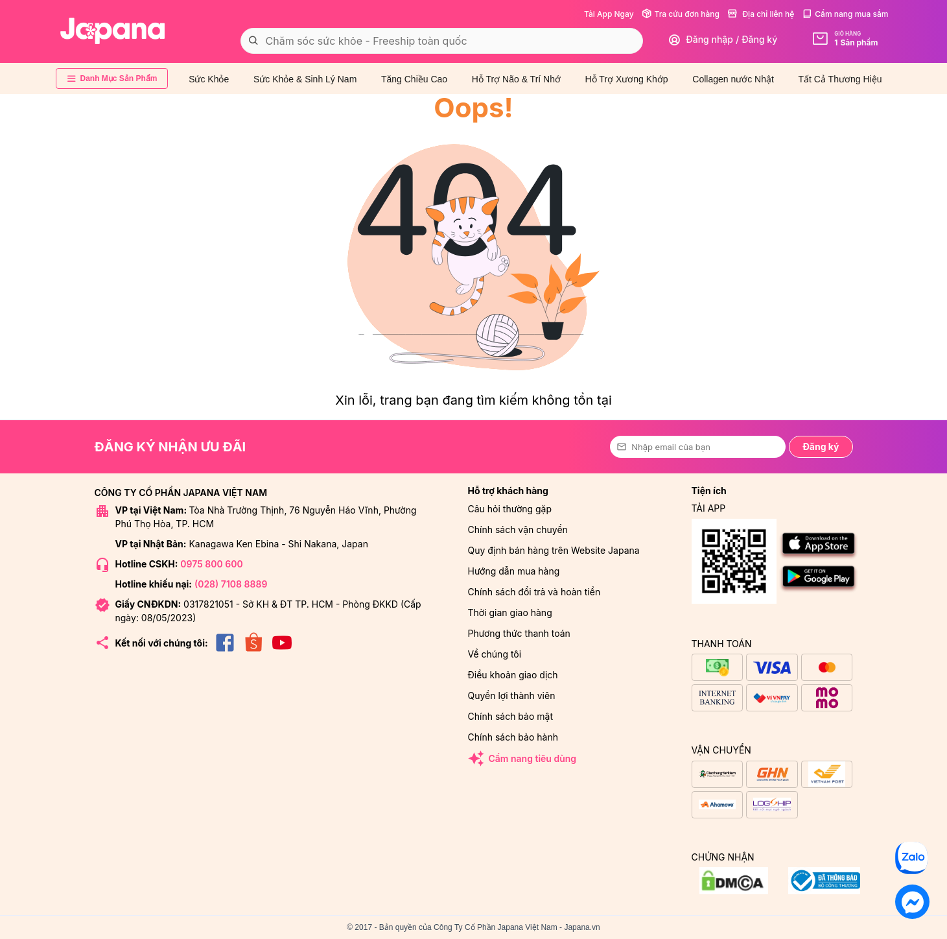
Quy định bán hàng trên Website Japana (554, 550)
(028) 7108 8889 (230, 583)
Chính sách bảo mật (510, 716)
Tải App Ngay (609, 14)
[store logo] (113, 31)
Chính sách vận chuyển (518, 529)
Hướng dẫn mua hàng (514, 570)
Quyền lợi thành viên (511, 695)
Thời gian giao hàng (510, 612)
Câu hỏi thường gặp (510, 508)
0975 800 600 (211, 563)
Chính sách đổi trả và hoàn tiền (534, 591)
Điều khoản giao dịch (513, 674)
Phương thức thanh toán (519, 633)
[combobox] (442, 41)
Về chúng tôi (495, 654)
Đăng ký (820, 446)
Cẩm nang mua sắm (845, 14)
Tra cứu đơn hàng (680, 14)
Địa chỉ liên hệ (760, 14)
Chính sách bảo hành (513, 737)
